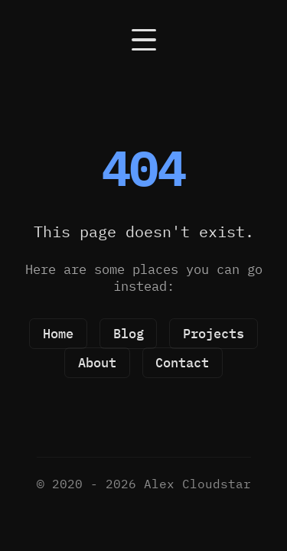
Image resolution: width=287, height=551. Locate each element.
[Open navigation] (143, 39)
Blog (128, 333)
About (97, 362)
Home (58, 333)
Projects (213, 333)
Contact (182, 362)
